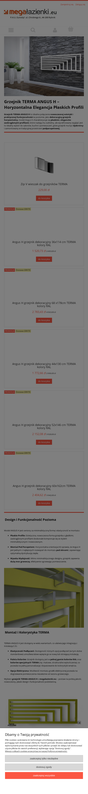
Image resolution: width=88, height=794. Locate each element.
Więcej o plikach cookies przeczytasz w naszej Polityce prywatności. (36, 751)
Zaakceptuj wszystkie (44, 775)
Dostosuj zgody (44, 767)
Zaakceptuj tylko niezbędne (44, 758)
